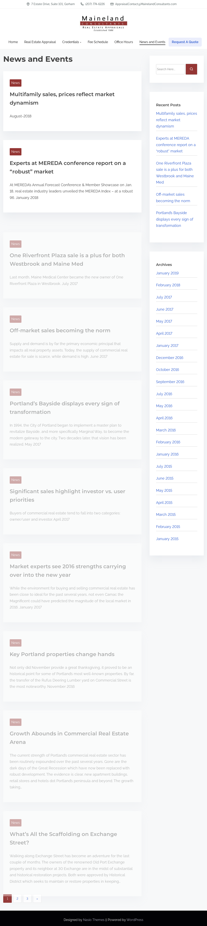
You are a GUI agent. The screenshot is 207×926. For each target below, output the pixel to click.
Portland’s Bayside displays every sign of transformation (174, 219)
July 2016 (164, 394)
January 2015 (167, 539)
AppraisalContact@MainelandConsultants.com (143, 4)
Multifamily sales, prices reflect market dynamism (176, 119)
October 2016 (167, 369)
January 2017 (167, 345)
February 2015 (168, 527)
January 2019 (167, 273)
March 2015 (166, 514)
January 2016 (167, 454)
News (15, 83)
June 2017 (164, 309)
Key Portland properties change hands (62, 654)
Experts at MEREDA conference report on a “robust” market (176, 144)
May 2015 (164, 490)
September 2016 (170, 382)
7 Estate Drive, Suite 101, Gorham (50, 4)
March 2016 (166, 430)
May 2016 (164, 406)
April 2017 (164, 333)
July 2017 (164, 297)
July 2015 (164, 466)
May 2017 (164, 321)
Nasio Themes (94, 920)
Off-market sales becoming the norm (60, 330)
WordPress (135, 920)
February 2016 (168, 442)
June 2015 (164, 478)
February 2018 (168, 285)
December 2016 (169, 358)
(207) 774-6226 (92, 4)
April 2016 (164, 418)
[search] (191, 69)
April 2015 (164, 502)
